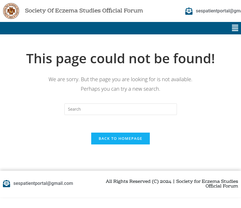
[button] (235, 28)
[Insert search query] (120, 109)
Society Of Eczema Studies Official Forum (84, 11)
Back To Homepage (120, 138)
